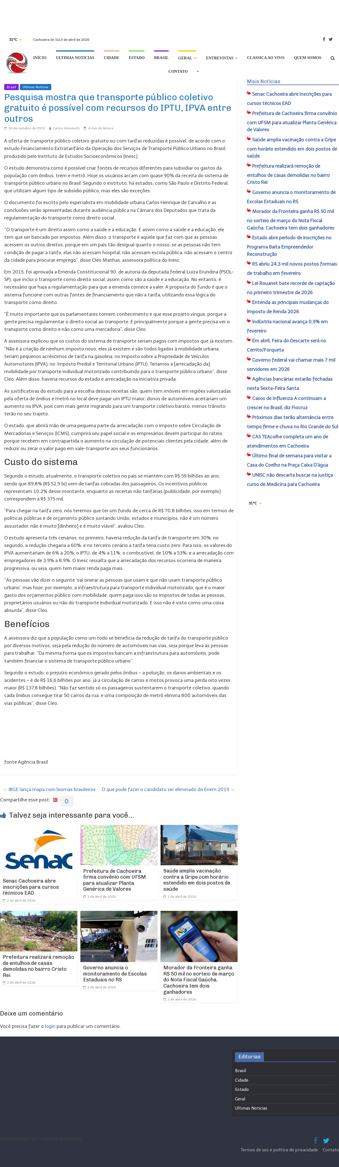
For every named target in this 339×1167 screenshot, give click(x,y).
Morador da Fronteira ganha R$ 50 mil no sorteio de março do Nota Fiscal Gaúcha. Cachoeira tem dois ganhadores (198, 980)
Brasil (161, 58)
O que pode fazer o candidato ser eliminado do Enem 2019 (168, 789)
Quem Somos (307, 58)
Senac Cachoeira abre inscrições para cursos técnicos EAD (31, 887)
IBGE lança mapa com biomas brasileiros (49, 789)
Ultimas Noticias (75, 58)
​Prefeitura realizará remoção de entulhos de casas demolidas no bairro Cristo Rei (38, 966)
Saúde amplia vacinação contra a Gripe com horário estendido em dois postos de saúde (196, 880)
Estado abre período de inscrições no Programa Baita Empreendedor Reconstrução (289, 246)
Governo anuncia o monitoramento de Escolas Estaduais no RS (115, 974)
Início (39, 58)
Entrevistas (219, 58)
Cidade (111, 58)
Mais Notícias (263, 81)
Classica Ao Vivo (265, 58)
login (50, 1026)
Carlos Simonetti (66, 128)
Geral (185, 58)
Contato (177, 71)
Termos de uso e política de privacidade (280, 1149)
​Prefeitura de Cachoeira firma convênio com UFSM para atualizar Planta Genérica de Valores (114, 880)
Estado (137, 58)
